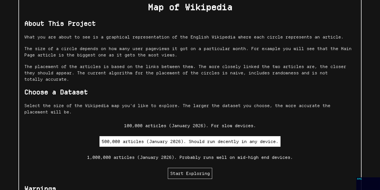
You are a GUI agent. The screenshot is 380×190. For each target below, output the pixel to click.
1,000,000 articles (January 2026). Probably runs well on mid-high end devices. (190, 157)
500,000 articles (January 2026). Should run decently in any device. (190, 141)
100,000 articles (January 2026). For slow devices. (190, 125)
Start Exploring (190, 173)
